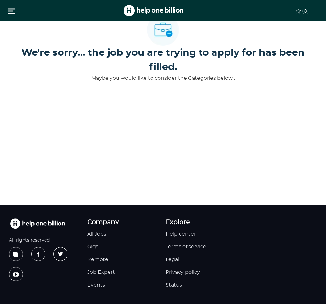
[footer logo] (37, 224)
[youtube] (16, 274)
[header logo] (153, 10)
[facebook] (38, 254)
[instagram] (16, 254)
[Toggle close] (11, 10)
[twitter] (60, 254)
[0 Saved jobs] (302, 10)
